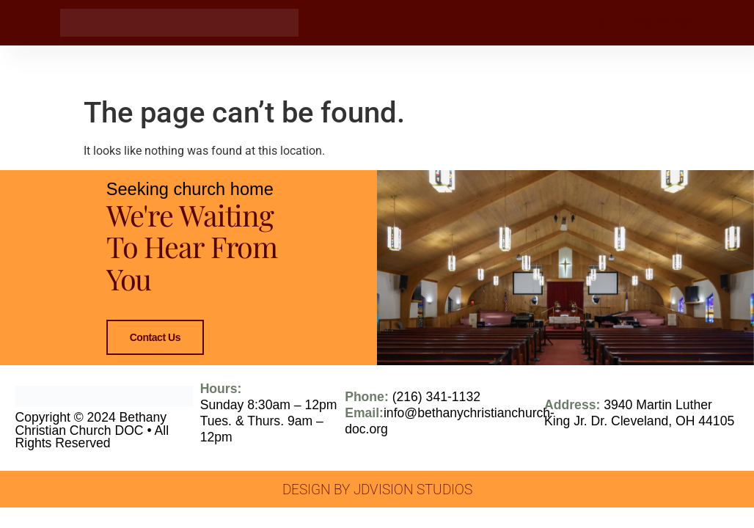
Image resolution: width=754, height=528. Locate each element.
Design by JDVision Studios (377, 505)
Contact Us (154, 346)
